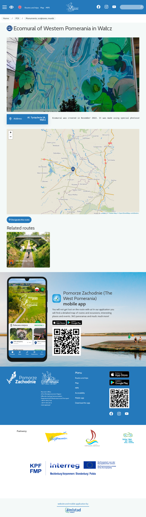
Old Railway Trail (24, 260)
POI (17, 18)
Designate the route (19, 219)
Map (42, 8)
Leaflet (103, 213)
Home (6, 18)
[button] (73, 169)
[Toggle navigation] (4, 7)
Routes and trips (32, 8)
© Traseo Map (112, 213)
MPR (48, 8)
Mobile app (79, 398)
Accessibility (80, 393)
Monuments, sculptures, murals (40, 18)
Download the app (82, 403)
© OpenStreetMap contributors (128, 213)
